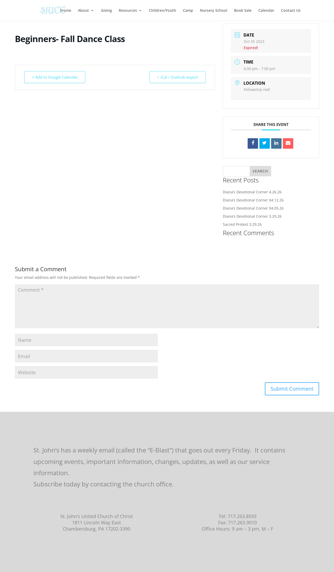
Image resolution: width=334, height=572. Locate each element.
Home (66, 11)
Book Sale (243, 11)
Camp (188, 11)
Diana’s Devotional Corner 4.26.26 (252, 191)
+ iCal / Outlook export (177, 77)
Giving (106, 11)
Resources (128, 11)
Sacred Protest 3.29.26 (242, 224)
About (83, 11)
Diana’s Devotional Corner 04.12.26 (253, 200)
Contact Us (291, 11)
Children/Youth (162, 11)
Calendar (266, 11)
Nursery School (213, 11)
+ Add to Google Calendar (55, 77)
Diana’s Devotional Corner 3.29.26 (252, 216)
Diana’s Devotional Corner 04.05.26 (253, 208)
